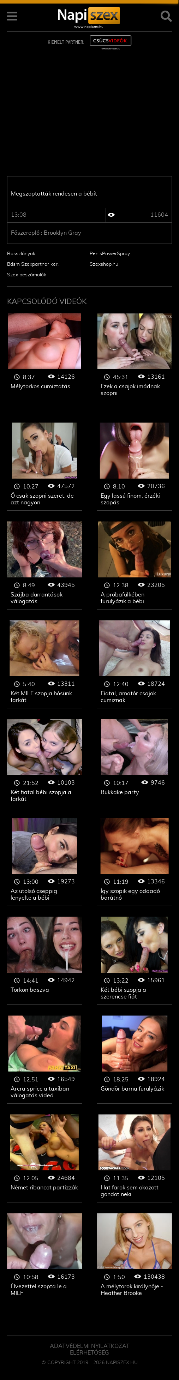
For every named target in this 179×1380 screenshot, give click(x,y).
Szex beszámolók (26, 274)
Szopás (44, 357)
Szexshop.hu (104, 264)
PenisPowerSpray (110, 253)
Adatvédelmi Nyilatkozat (90, 1346)
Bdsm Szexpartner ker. (33, 264)
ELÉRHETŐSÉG (89, 1353)
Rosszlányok (21, 253)
